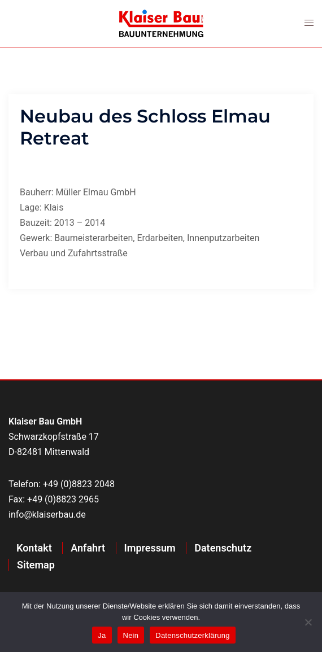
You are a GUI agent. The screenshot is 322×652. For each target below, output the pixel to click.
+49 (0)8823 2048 (79, 484)
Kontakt (34, 548)
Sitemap (36, 565)
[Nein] (308, 622)
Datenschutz (222, 548)
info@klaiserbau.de (47, 514)
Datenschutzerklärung (192, 635)
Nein (131, 635)
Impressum (150, 548)
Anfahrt (88, 548)
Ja (102, 635)
